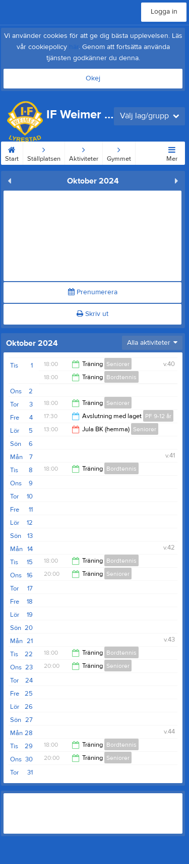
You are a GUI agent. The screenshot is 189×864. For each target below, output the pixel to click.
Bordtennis (121, 377)
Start (12, 152)
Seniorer (118, 364)
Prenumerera (92, 292)
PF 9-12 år (158, 416)
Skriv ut (92, 314)
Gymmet (119, 152)
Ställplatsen (43, 152)
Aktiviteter (83, 152)
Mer (171, 152)
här (74, 47)
